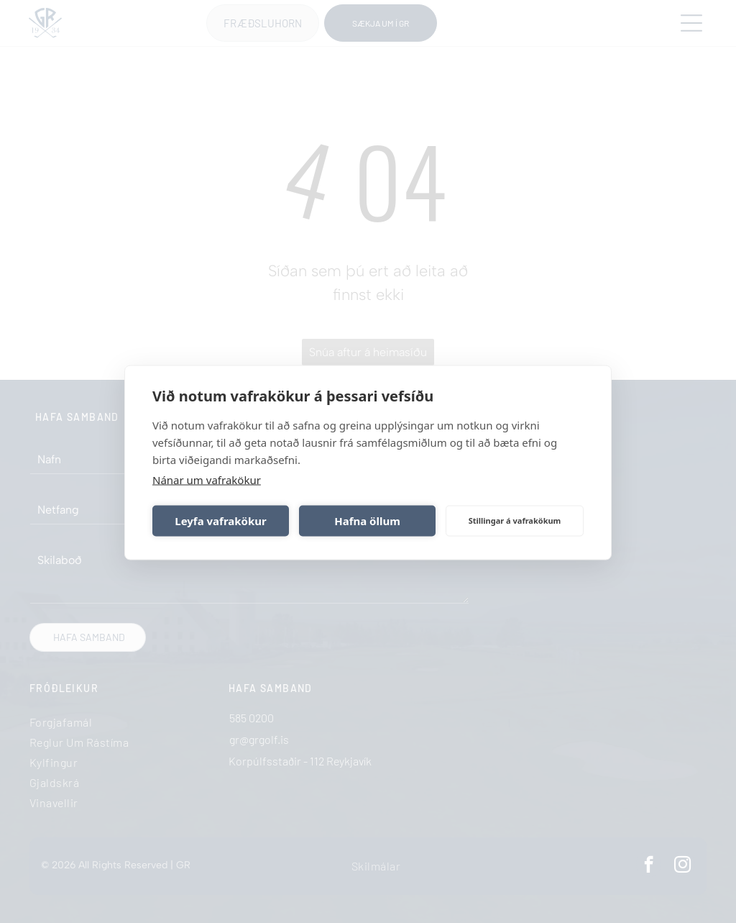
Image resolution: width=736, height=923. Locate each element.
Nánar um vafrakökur (206, 478)
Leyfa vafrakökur (220, 519)
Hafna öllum (367, 519)
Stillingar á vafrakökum (515, 519)
